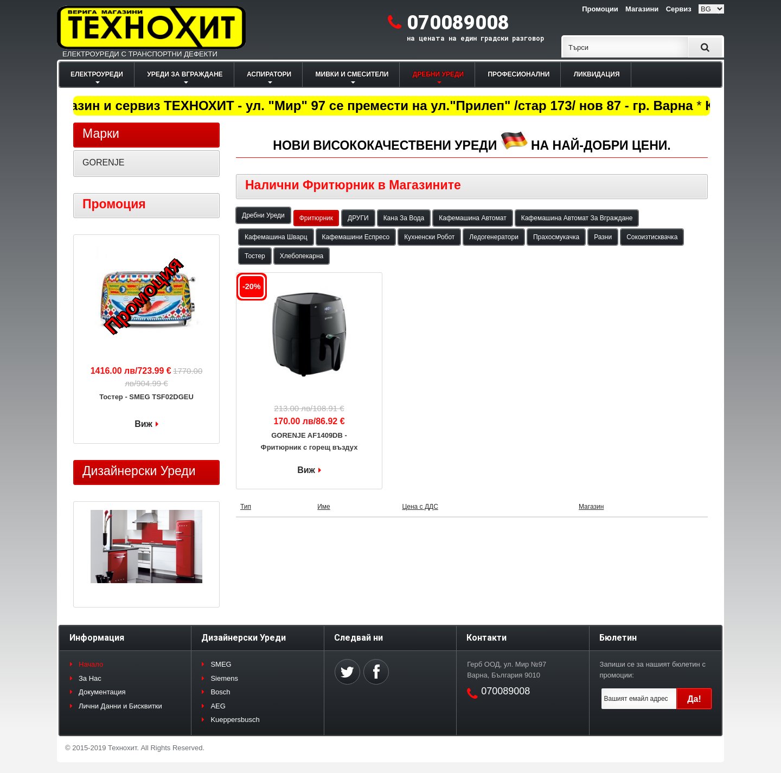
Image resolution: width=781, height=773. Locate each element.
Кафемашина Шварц (276, 237)
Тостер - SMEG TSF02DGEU (146, 397)
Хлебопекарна (301, 256)
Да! (694, 699)
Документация (102, 692)
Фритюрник (316, 218)
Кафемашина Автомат (472, 218)
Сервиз (679, 9)
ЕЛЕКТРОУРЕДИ (97, 74)
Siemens (224, 678)
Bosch (220, 692)
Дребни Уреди (263, 215)
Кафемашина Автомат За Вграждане (577, 218)
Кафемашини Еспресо (356, 237)
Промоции (600, 9)
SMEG (220, 664)
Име (323, 506)
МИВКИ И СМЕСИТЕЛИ (352, 74)
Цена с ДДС (420, 506)
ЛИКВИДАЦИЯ (597, 74)
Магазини (641, 9)
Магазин (591, 506)
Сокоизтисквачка (651, 237)
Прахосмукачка (556, 237)
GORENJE (103, 162)
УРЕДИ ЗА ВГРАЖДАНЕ (184, 74)
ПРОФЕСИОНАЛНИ (518, 74)
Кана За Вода (404, 218)
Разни (603, 237)
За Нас (90, 678)
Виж (306, 470)
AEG (217, 706)
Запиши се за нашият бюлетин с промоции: (653, 669)
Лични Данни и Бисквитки (120, 706)
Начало (91, 664)
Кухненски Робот (429, 237)
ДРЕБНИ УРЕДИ (438, 74)
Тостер (255, 256)
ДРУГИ (358, 218)
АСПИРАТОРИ (269, 74)
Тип (245, 506)
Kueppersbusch (234, 719)
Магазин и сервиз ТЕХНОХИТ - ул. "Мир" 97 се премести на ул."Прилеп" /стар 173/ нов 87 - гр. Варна (373, 105)
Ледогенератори (493, 237)
